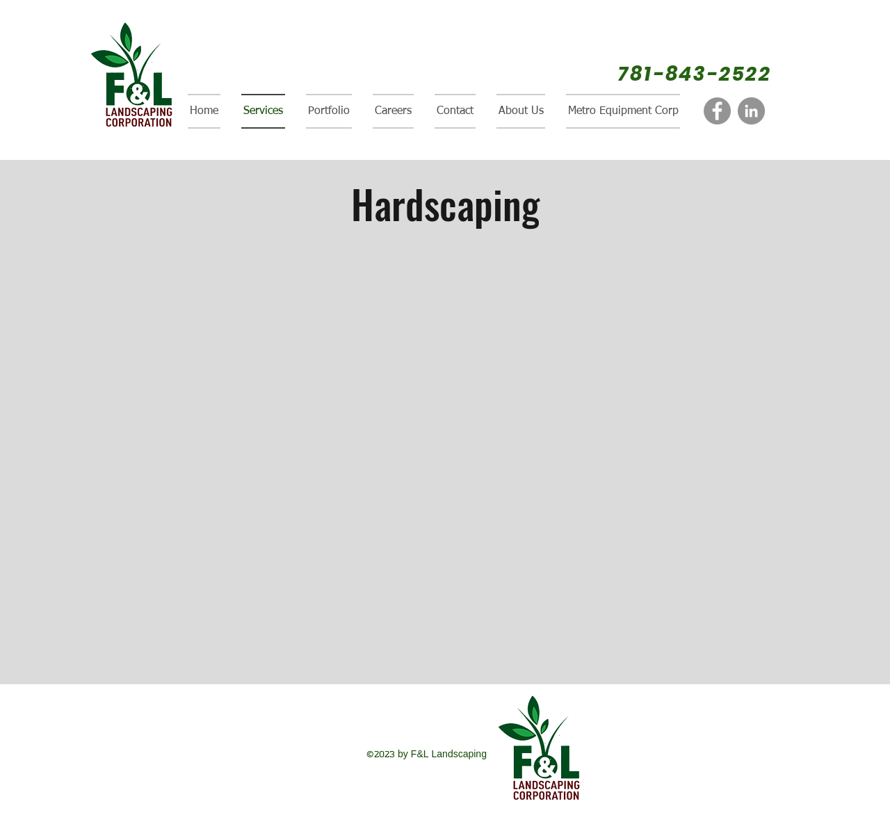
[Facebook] (717, 110)
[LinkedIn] (751, 110)
